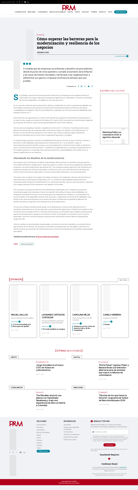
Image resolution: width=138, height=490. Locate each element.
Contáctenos (68, 432)
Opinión (94, 12)
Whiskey (39, 392)
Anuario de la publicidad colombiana (71, 428)
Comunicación (20, 12)
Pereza (107, 324)
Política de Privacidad (71, 437)
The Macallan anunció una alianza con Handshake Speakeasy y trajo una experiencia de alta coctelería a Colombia (50, 400)
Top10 (110, 12)
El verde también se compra (54, 329)
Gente (77, 12)
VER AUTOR (15, 321)
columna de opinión (27, 244)
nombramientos (42, 362)
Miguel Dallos (19, 314)
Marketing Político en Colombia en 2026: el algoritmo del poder (112, 134)
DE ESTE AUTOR (121, 56)
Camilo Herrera (112, 314)
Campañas (103, 392)
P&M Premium (121, 12)
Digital (70, 12)
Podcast (85, 12)
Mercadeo (32, 12)
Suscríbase (67, 425)
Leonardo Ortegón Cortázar (53, 316)
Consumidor (43, 12)
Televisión (103, 362)
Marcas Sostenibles (57, 12)
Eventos (102, 12)
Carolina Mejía (81, 314)
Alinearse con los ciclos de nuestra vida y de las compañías (84, 328)
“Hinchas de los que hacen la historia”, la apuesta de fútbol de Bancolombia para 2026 (113, 398)
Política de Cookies (70, 440)
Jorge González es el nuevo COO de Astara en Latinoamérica (50, 367)
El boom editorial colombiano (47, 237)
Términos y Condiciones (72, 434)
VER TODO (123, 280)
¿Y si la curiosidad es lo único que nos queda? (21, 325)
